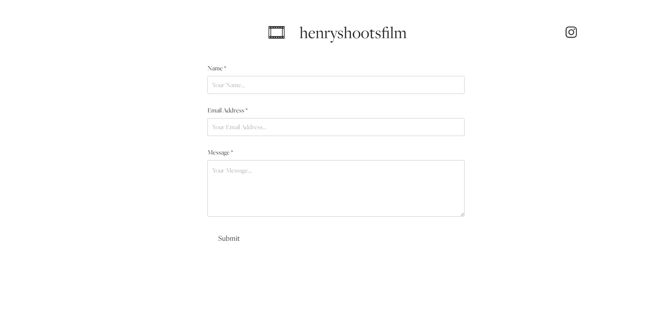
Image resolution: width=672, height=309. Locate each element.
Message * (220, 152)
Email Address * (227, 110)
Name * (216, 68)
